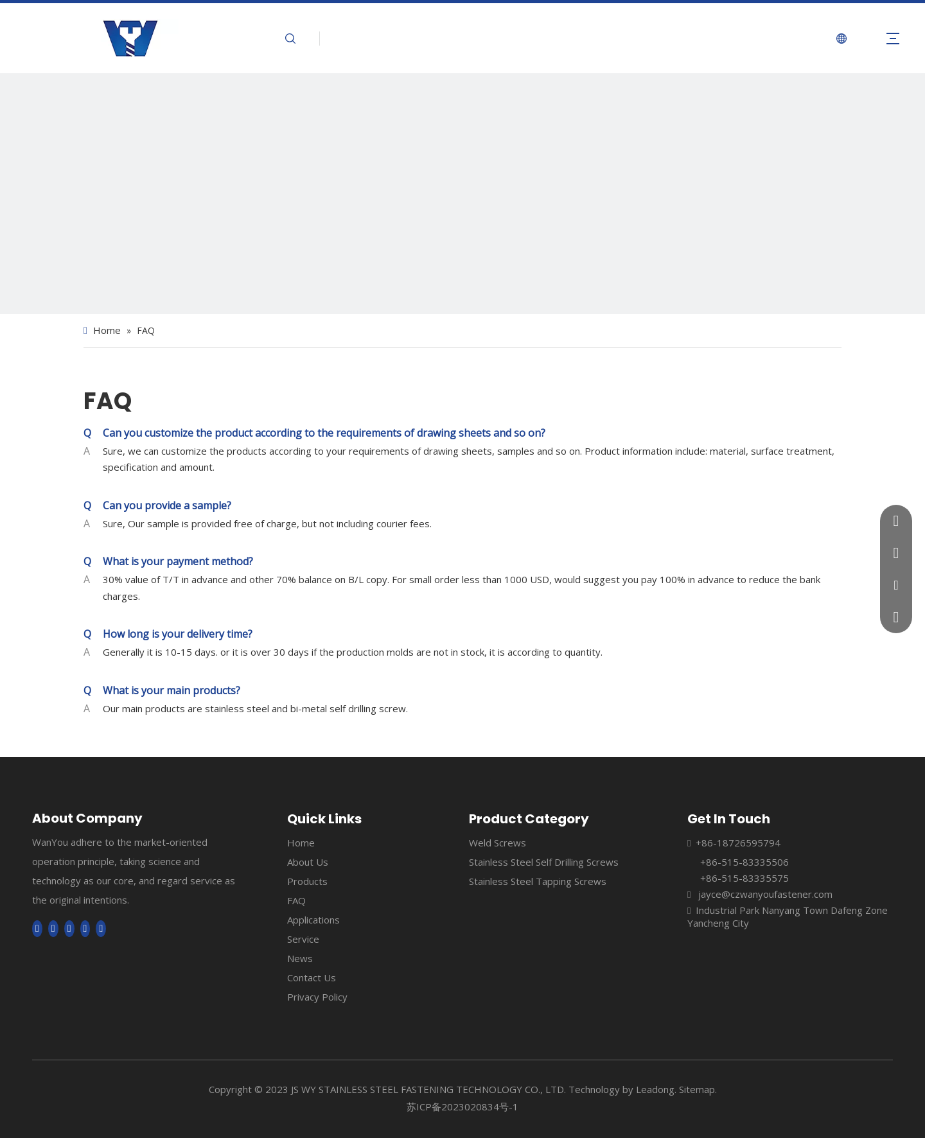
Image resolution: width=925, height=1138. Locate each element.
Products (307, 881)
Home (301, 842)
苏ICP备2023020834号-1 (462, 1106)
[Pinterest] (85, 928)
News (300, 958)
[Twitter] (69, 928)
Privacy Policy (317, 996)
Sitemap (697, 1089)
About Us (307, 861)
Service (303, 938)
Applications (313, 919)
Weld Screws (497, 842)
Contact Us (311, 977)
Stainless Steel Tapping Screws (537, 881)
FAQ (296, 900)
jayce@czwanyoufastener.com (765, 894)
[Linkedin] (53, 928)
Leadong (655, 1089)
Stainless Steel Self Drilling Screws (544, 861)
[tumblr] (101, 928)
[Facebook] (37, 928)
